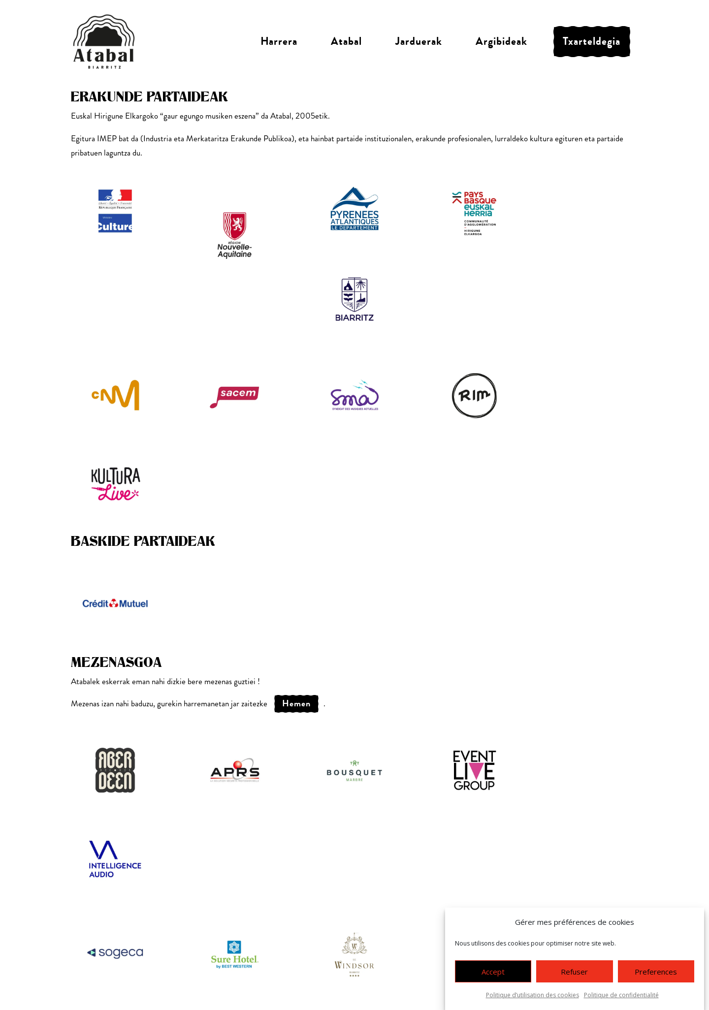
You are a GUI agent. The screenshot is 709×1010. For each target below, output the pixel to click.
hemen (296, 703)
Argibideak (501, 41)
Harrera (278, 41)
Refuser (574, 972)
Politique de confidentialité (621, 995)
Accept (493, 972)
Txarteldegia (591, 41)
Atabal (346, 41)
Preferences (656, 972)
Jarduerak (418, 41)
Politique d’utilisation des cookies (532, 995)
